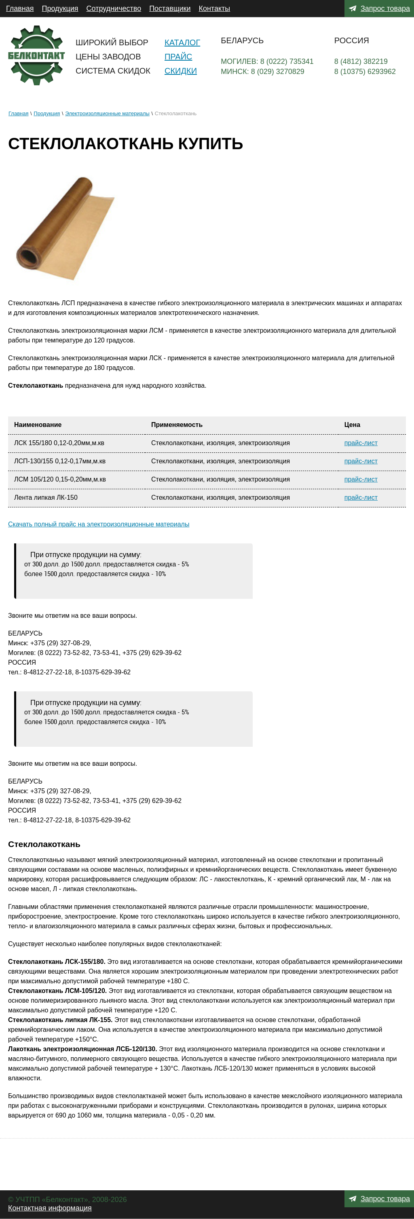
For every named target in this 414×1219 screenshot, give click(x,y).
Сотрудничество (114, 8)
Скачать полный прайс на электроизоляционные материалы (98, 524)
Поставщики (169, 8)
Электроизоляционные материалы (107, 113)
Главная (20, 8)
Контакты (214, 8)
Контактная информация (50, 1208)
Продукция (60, 8)
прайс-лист (361, 442)
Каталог (182, 42)
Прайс (178, 56)
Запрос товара (385, 8)
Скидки (181, 70)
